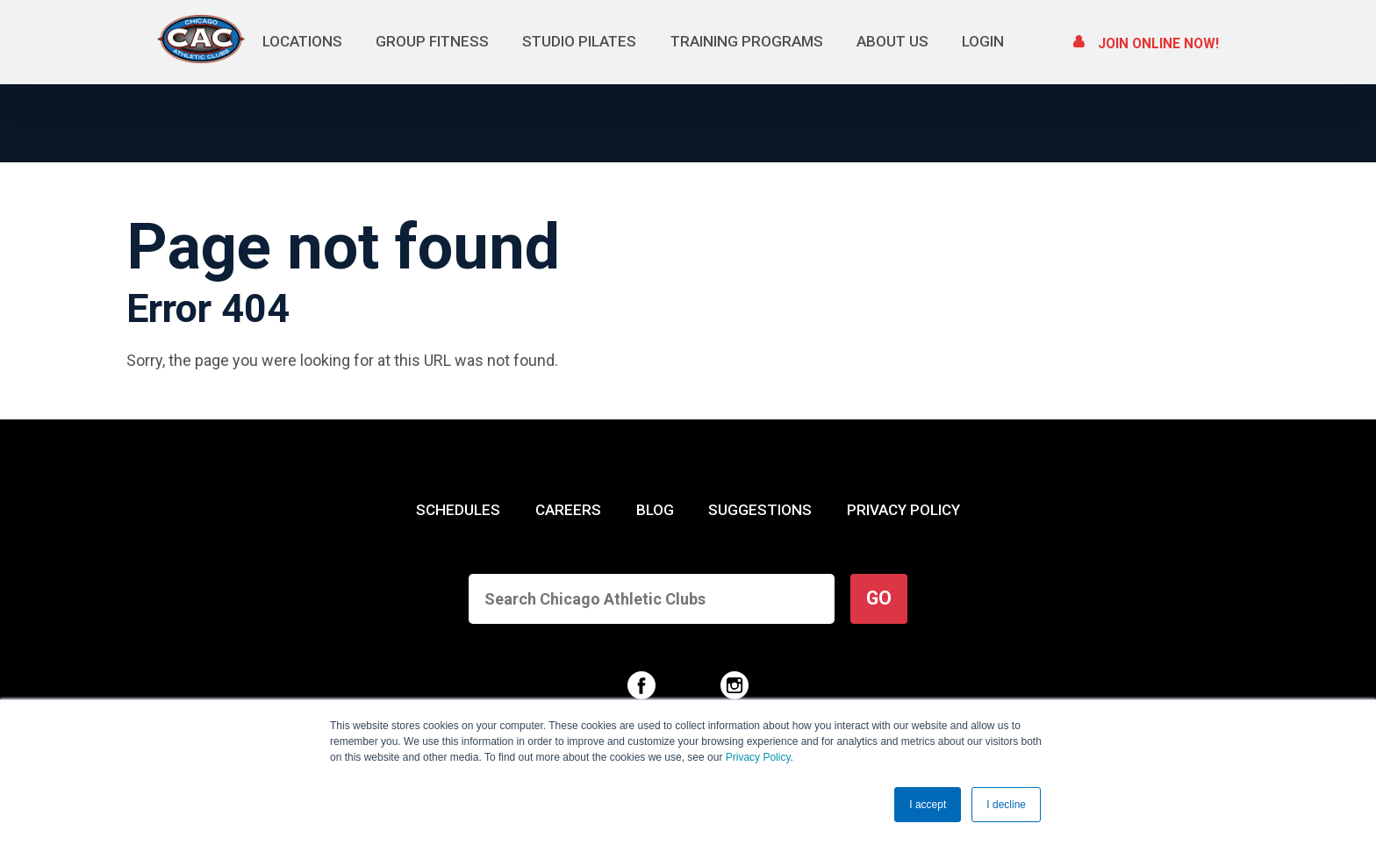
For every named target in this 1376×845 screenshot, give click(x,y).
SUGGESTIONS (760, 510)
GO (879, 598)
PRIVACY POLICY (903, 510)
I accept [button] (927, 804)
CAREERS (568, 510)
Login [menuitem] (983, 41)
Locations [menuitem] (302, 41)
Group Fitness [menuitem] (433, 41)
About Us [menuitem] (892, 41)
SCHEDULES (458, 510)
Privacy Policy (758, 758)
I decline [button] (1006, 804)
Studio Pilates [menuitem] (580, 41)
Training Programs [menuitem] (747, 41)
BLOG (655, 510)
